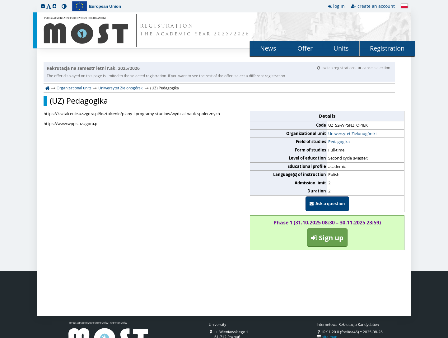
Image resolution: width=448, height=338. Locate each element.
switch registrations (337, 67)
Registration (387, 48)
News (268, 48)
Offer (305, 48)
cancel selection (374, 67)
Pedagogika (339, 141)
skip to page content (1, 1)
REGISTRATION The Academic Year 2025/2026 (195, 30)
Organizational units (74, 87)
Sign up (327, 237)
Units (341, 48)
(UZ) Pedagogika (79, 101)
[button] (43, 6)
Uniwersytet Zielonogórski (120, 87)
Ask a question (327, 203)
